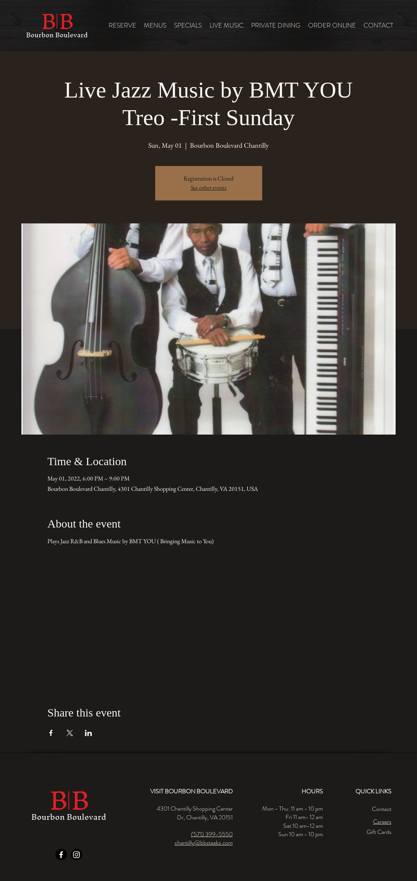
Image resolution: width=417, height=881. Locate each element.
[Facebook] (61, 854)
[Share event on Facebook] (51, 733)
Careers (382, 821)
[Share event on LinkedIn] (88, 733)
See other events (209, 188)
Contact (381, 808)
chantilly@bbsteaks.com (204, 842)
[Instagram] (76, 854)
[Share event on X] (69, 733)
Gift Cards (379, 831)
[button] (155, 25)
